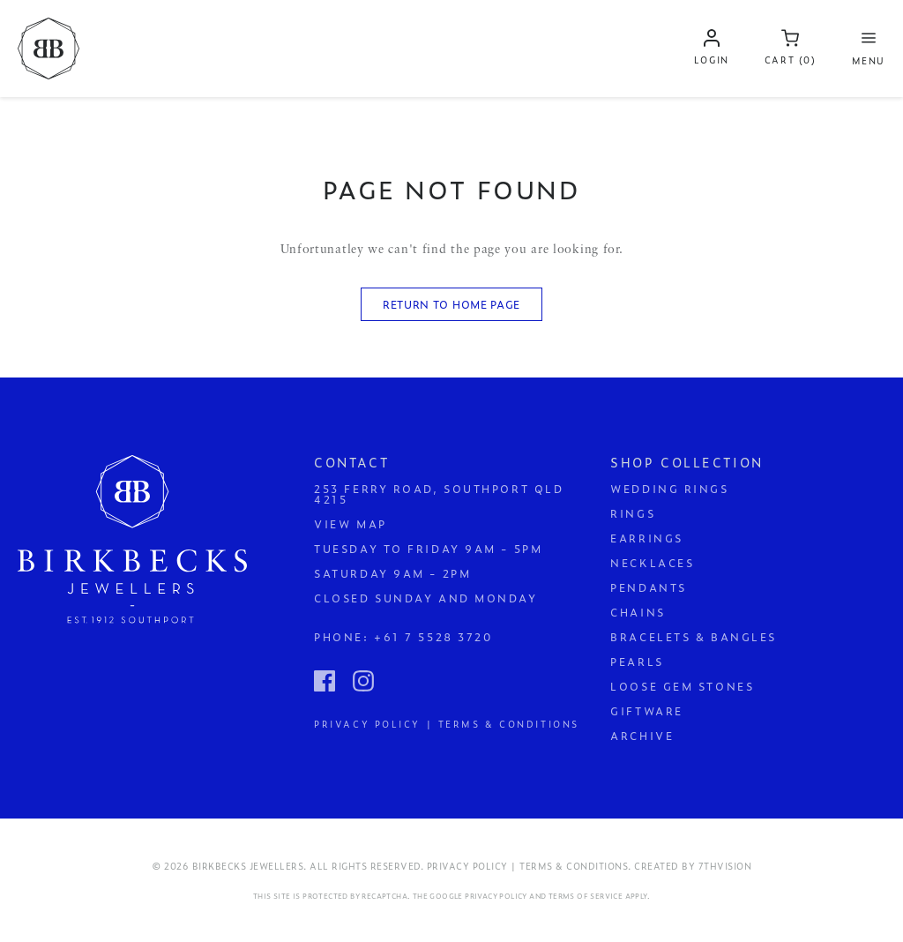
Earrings (646, 538)
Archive (642, 736)
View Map (350, 524)
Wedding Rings (669, 489)
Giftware (646, 711)
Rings (632, 513)
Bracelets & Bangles (693, 637)
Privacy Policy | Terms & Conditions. (529, 865)
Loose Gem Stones (682, 686)
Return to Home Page (451, 304)
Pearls (636, 661)
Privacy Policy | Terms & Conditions (446, 723)
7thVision (725, 865)
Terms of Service (586, 896)
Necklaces (652, 563)
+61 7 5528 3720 (433, 637)
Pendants (648, 587)
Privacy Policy (496, 896)
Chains (637, 612)
